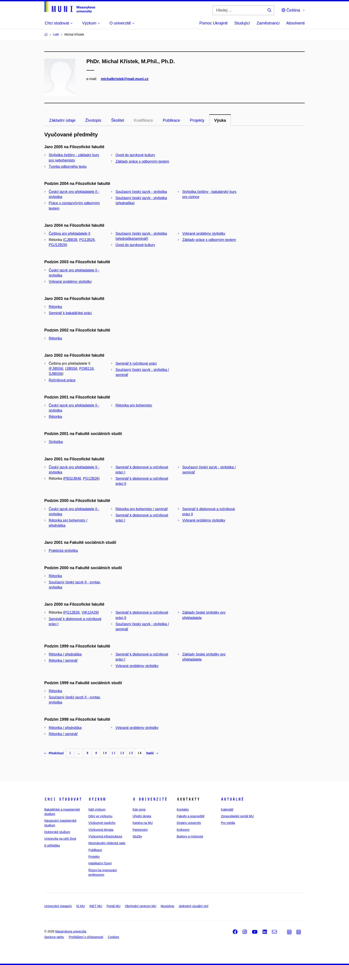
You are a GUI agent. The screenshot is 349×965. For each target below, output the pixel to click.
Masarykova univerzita (70, 931)
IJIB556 (71, 368)
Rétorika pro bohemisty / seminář (142, 509)
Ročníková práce (62, 380)
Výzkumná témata (100, 829)
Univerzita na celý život (60, 838)
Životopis (93, 120)
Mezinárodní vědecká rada (106, 843)
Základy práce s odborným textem (142, 161)
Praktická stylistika (63, 550)
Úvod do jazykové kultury (135, 155)
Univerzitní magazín (58, 906)
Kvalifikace (143, 120)
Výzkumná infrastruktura (105, 836)
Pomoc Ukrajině (213, 23)
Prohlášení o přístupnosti (86, 937)
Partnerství (140, 829)
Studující (242, 23)
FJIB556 (56, 368)
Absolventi (295, 23)
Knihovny (183, 829)
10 (105, 753)
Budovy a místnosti (190, 836)
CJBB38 (70, 240)
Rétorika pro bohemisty (134, 405)
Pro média (228, 823)
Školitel (117, 120)
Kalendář (227, 809)
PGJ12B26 (57, 245)
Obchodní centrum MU (140, 906)
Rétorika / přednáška (65, 654)
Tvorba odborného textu (68, 166)
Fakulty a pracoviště (191, 816)
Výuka (220, 120)
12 (122, 753)
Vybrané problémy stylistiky (203, 233)
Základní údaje (62, 120)
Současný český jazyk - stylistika (141, 192)
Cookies (113, 937)
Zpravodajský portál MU (237, 816)
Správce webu (54, 937)
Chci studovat (63, 799)
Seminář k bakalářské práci (70, 313)
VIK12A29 (90, 612)
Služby (137, 836)
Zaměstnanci (268, 23)
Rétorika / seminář (63, 660)
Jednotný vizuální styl (193, 906)
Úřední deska (142, 816)
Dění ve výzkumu (100, 816)
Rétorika (55, 307)
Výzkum (97, 799)
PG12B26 (87, 240)
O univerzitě (150, 799)
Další (152, 753)
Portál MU (113, 906)
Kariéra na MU (143, 823)
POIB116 (86, 368)
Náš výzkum (96, 809)
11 (113, 753)
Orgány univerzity (189, 823)
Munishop (167, 906)
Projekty (197, 120)
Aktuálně (232, 799)
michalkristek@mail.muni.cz (124, 79)
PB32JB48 (72, 478)
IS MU (80, 906)
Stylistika (56, 442)
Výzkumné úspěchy (101, 823)
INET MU (95, 906)
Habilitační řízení (100, 863)
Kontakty (183, 809)
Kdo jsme (139, 809)
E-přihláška (52, 845)
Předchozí (54, 753)
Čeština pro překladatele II (69, 233)
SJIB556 (55, 374)
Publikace (171, 120)
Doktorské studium (57, 832)
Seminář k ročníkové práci (136, 363)
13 (131, 753)
